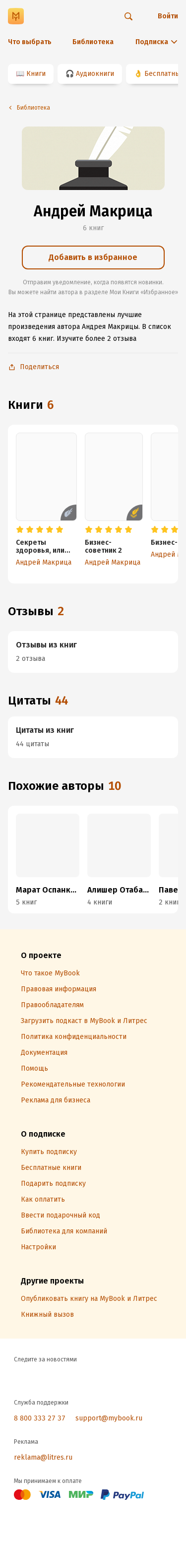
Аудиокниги (95, 73)
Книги (36, 73)
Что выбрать (30, 42)
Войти (168, 16)
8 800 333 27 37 (39, 1418)
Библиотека (93, 42)
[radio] (20, 530)
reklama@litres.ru (43, 1457)
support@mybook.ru (108, 1418)
